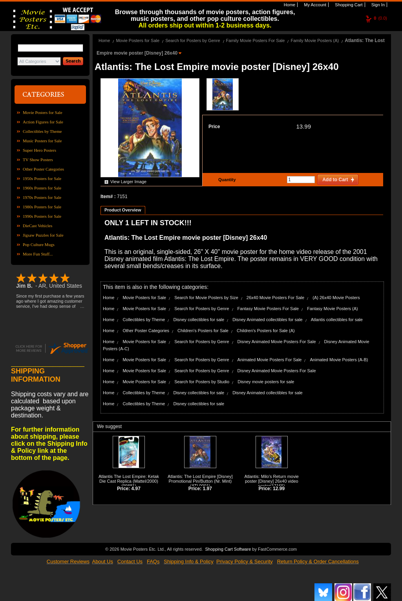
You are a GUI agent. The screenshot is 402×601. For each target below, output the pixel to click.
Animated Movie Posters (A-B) (339, 359)
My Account (314, 4)
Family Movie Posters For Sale (255, 40)
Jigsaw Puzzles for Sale (43, 235)
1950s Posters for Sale (42, 178)
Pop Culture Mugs (39, 244)
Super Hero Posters (39, 150)
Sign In (377, 4)
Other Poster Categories (43, 169)
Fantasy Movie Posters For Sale (268, 308)
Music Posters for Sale (42, 140)
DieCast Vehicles (37, 225)
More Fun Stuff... (38, 254)
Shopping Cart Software (228, 548)
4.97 (136, 488)
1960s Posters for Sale (42, 188)
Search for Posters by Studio (201, 381)
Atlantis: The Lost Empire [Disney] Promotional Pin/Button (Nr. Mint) (200, 478)
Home (289, 4)
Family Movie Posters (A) (315, 40)
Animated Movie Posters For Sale (270, 359)
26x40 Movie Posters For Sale (275, 297)
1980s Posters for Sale (42, 206)
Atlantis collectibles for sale (337, 319)
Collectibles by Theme (42, 131)
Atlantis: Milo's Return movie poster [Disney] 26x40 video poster (272, 481)
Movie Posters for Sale (42, 112)
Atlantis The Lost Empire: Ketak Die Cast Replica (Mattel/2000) (129, 478)
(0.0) (380, 18)
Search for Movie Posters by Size (206, 297)
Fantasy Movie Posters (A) (332, 308)
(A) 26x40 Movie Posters (336, 297)
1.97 (207, 488)
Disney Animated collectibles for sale (267, 319)
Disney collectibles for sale (198, 319)
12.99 (279, 488)
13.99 (303, 126)
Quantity (226, 179)
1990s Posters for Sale (42, 216)
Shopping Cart (348, 4)
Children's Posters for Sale (202, 330)
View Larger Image (128, 181)
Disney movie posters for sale (266, 381)
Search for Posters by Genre (192, 40)
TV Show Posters (38, 159)
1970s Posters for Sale (42, 197)
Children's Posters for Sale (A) (266, 330)
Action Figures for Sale (43, 121)
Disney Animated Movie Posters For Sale (277, 341)
